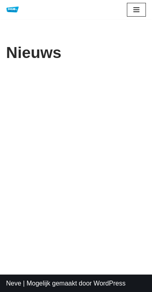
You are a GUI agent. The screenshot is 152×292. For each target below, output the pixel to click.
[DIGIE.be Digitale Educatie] (12, 9)
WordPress (110, 283)
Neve (13, 283)
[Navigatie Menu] (136, 10)
